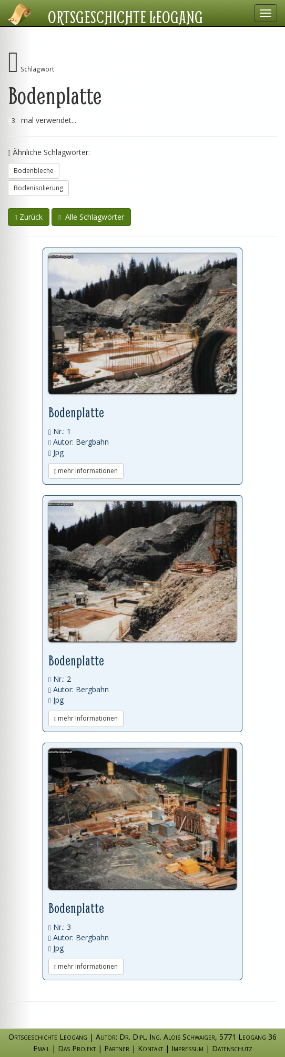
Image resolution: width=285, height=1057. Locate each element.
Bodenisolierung (38, 187)
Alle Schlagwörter (91, 217)
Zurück (29, 217)
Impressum (187, 1048)
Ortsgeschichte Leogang (125, 16)
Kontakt (150, 1048)
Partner (116, 1048)
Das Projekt (77, 1048)
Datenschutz (232, 1048)
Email (41, 1048)
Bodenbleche (34, 170)
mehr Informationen (86, 470)
